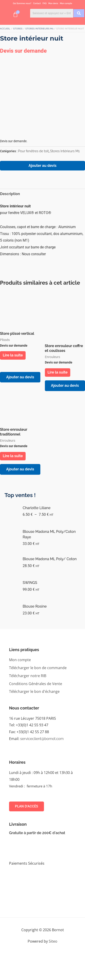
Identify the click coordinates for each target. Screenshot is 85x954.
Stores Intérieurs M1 (39, 28)
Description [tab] (10, 194)
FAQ (44, 3)
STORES (17, 28)
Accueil (5, 28)
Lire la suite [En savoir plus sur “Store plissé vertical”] (13, 355)
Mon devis (53, 3)
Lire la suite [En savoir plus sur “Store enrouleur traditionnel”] (13, 456)
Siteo (53, 941)
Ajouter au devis (42, 165)
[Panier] (15, 14)
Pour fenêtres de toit (33, 151)
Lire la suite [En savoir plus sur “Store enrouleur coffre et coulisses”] (58, 372)
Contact (37, 3)
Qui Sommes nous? (22, 3)
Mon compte (66, 3)
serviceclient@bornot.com (42, 739)
